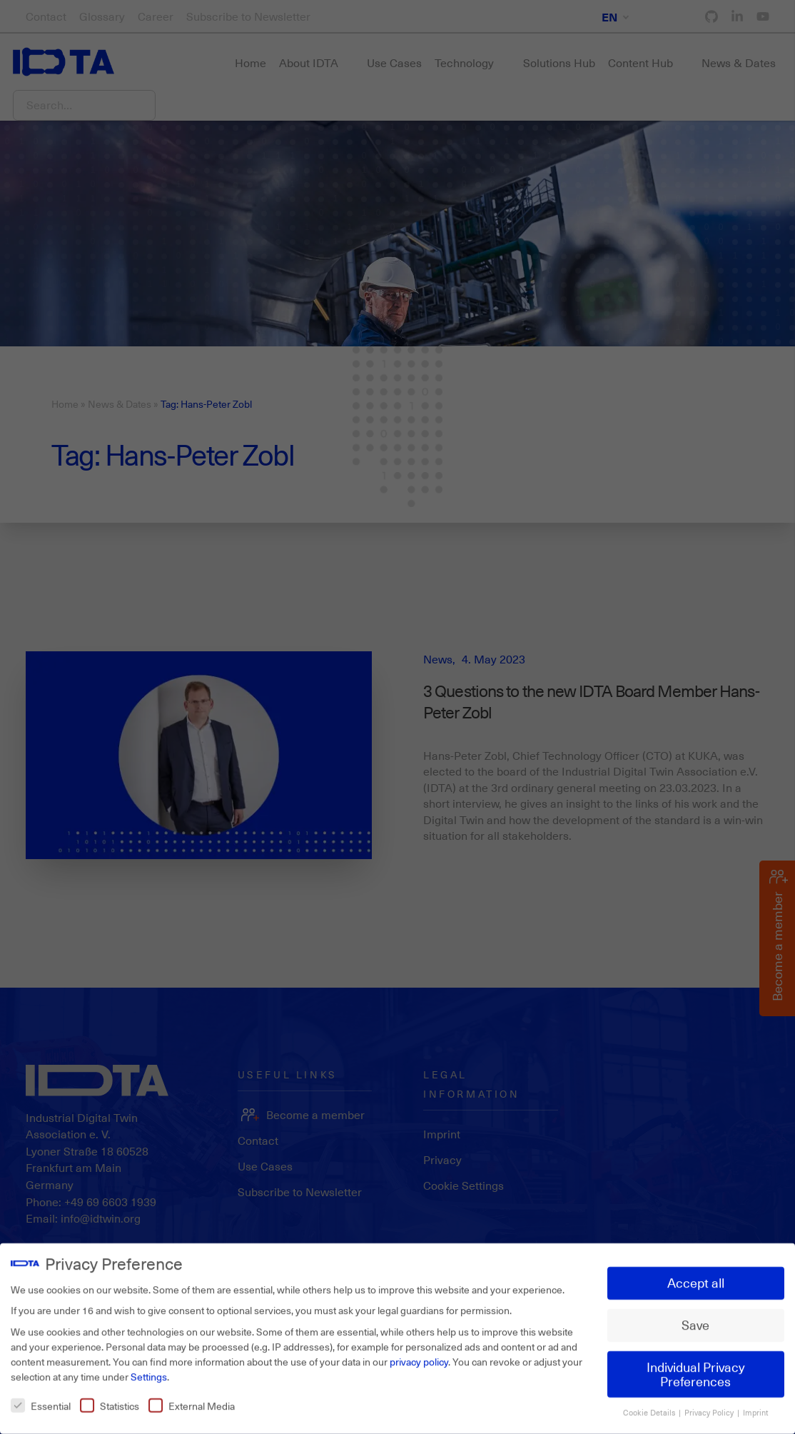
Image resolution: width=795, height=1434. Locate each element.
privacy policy (419, 1353)
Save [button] (695, 1317)
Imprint (756, 1405)
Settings (149, 1368)
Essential (41, 1397)
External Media (191, 1397)
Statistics (109, 1397)
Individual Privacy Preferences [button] (696, 1366)
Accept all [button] (695, 1275)
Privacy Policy (710, 1405)
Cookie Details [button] (650, 1405)
